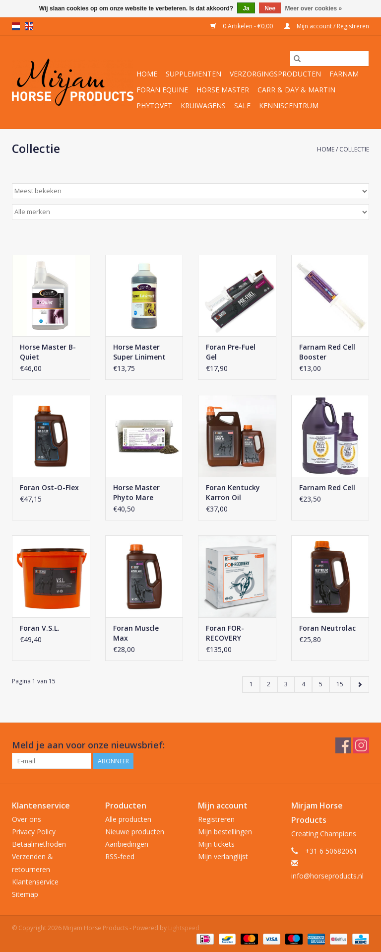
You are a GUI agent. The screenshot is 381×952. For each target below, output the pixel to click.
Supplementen (193, 73)
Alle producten (128, 819)
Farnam (344, 73)
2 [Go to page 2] (268, 684)
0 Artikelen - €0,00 (242, 26)
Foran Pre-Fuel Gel (230, 352)
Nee (269, 8)
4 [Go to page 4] (303, 684)
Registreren (216, 819)
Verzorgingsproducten (275, 73)
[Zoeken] (329, 59)
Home (146, 73)
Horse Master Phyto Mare (136, 492)
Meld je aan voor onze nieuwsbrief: (88, 745)
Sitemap (25, 894)
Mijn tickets (216, 844)
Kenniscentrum (288, 105)
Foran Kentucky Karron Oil (233, 492)
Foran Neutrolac (327, 628)
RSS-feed (119, 856)
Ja (246, 8)
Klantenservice (35, 881)
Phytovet (154, 105)
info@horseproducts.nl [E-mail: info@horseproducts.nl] (327, 875)
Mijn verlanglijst (223, 856)
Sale (242, 105)
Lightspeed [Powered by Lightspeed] (183, 928)
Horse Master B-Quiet (48, 352)
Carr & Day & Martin (296, 89)
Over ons (26, 819)
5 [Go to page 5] (320, 684)
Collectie (354, 149)
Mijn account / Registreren (326, 26)
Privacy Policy (34, 831)
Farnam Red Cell (327, 487)
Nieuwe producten (134, 831)
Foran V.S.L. (40, 628)
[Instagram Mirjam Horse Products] (361, 745)
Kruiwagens (203, 105)
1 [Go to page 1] (251, 684)
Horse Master (222, 89)
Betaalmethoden (39, 844)
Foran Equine (162, 89)
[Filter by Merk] (190, 212)
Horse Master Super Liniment (139, 352)
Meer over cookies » (313, 8)
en (29, 26)
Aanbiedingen (126, 844)
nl (16, 26)
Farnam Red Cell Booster (327, 352)
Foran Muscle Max (136, 633)
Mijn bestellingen (225, 831)
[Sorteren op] (190, 191)
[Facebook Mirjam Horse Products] (343, 745)
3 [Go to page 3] (286, 684)
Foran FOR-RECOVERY (225, 633)
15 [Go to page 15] (339, 684)
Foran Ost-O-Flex (49, 487)
